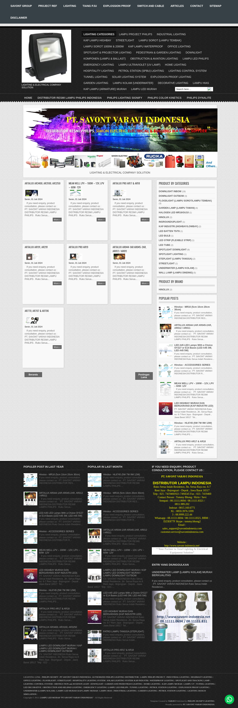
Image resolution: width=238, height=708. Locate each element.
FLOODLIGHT (49, 680)
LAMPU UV (189, 684)
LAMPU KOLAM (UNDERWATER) (133, 82)
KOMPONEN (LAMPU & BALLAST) (105, 58)
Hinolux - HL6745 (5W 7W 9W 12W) (193, 423)
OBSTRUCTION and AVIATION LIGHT (71, 684)
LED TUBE (164, 245)
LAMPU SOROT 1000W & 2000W (104, 46)
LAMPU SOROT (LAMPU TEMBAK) (160, 40)
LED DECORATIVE (32, 687)
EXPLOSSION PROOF (117, 5)
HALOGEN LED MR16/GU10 (174, 212)
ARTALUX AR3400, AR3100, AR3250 (42, 183)
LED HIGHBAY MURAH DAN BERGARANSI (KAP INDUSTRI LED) (193, 404)
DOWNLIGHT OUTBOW (171, 196)
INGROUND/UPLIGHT (170, 222)
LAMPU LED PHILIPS (196, 58)
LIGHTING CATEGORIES (99, 34)
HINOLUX (164, 217)
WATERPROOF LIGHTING (162, 680)
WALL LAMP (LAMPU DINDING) (176, 272)
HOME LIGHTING (175, 64)
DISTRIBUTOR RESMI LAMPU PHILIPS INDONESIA (70, 97)
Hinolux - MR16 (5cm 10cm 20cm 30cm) (59, 474)
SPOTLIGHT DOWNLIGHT (173, 249)
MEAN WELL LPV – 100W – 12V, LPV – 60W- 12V (86, 185)
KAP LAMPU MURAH (172, 684)
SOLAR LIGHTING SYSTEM (129, 76)
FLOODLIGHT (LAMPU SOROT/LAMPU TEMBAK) (185, 200)
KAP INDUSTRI (141, 680)
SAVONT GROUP (21, 5)
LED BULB (164, 235)
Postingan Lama (143, 376)
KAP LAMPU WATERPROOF (145, 46)
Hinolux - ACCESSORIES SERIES (192, 365)
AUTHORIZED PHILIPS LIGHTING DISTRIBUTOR (115, 677)
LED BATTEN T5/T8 (169, 231)
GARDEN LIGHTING (96, 82)
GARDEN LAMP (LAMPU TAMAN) (177, 208)
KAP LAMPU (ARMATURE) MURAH (105, 89)
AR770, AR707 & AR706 (37, 311)
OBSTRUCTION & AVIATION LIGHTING (154, 58)
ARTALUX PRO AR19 (78, 247)
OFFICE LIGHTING (179, 46)
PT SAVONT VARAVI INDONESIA (75, 677)
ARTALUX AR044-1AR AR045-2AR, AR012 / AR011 (129, 249)
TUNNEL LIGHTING (95, 76)
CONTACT (196, 5)
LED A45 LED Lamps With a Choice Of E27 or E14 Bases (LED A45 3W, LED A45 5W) (193, 348)
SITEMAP (215, 5)
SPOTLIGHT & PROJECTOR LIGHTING (107, 52)
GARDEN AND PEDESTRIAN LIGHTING (123, 684)
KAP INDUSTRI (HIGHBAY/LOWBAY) (178, 226)
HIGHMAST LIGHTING (201, 677)
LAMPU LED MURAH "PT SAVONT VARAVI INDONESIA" (66, 697)
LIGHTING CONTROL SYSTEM (187, 70)
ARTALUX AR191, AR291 (36, 247)
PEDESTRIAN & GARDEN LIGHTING (158, 52)
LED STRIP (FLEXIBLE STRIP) (175, 240)
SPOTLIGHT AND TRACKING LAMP (192, 680)
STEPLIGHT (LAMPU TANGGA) (175, 258)
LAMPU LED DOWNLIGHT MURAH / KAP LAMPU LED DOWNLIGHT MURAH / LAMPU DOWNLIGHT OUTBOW (60, 648)
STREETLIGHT (125, 40)
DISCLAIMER (18, 17)
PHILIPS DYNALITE (199, 97)
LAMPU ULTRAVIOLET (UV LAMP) (139, 64)
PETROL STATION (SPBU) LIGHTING (141, 70)
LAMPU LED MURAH (144, 89)
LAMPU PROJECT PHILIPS (135, 34)
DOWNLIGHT (194, 52)
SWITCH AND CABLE (150, 5)
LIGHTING (69, 5)
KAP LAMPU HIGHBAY (97, 40)
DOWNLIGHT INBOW (170, 191)
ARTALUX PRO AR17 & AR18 (126, 183)
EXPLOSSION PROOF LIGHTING (170, 76)
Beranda (33, 374)
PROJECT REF (47, 5)
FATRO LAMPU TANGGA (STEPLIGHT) (123, 631)
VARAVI (172, 701)
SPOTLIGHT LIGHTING (171, 254)
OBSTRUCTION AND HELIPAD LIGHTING (62, 687)
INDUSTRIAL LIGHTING (171, 34)
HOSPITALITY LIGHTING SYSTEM (89, 680)
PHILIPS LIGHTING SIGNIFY (124, 97)
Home (28, 97)
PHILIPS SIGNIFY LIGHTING (201, 701)
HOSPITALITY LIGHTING (99, 70)
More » (57, 219)
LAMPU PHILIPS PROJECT (152, 677)
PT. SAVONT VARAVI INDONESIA (199, 704)
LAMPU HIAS (201, 82)
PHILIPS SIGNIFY (50, 677)
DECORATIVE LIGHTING (173, 82)
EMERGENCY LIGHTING (99, 64)
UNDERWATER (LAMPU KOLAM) (176, 268)
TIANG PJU (90, 5)
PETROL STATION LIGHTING (163, 687)
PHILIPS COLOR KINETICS (164, 97)
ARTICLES (177, 5)
